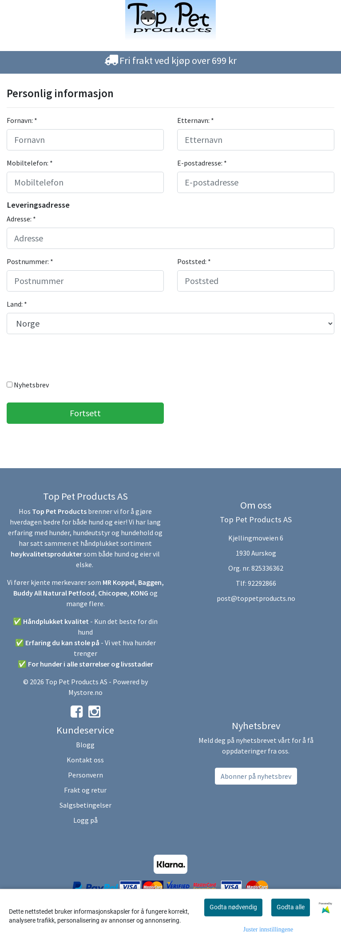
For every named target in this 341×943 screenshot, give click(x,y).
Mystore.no (85, 692)
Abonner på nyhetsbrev (256, 776)
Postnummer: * (30, 261)
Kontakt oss (85, 759)
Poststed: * (194, 261)
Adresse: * (21, 218)
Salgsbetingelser (85, 805)
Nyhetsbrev (28, 384)
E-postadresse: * (202, 162)
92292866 (262, 583)
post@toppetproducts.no (256, 598)
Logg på (85, 820)
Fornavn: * (22, 120)
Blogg (85, 744)
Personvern (85, 774)
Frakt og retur (85, 789)
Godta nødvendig (233, 907)
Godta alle (291, 907)
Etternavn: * (195, 120)
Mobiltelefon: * (30, 162)
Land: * (17, 304)
